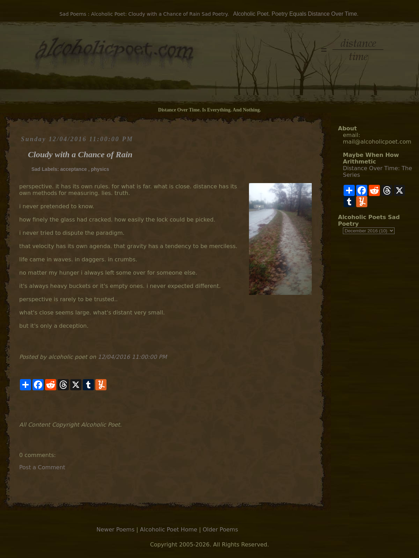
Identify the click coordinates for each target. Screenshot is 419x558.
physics (100, 169)
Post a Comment (42, 467)
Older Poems (220, 529)
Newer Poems (115, 529)
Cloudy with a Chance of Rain (80, 154)
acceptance (73, 169)
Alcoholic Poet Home (168, 529)
